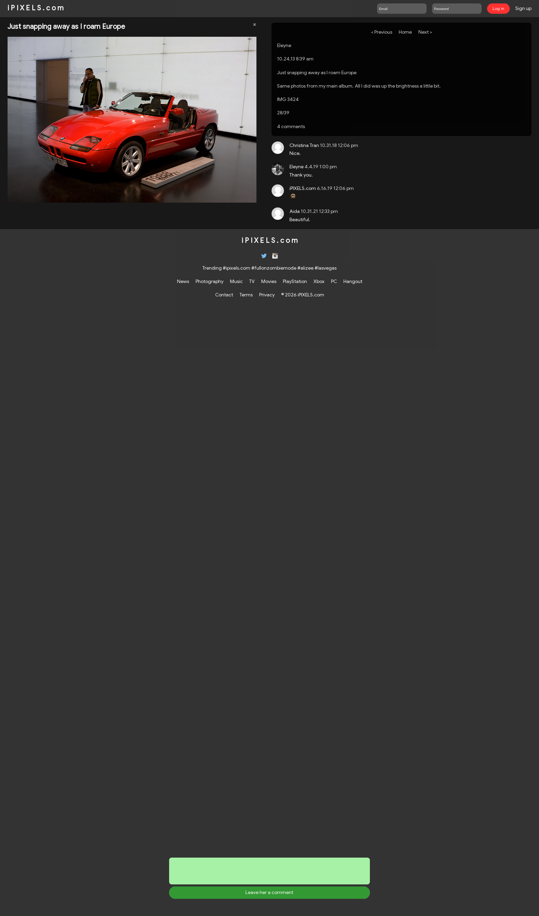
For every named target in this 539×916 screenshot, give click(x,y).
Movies (268, 281)
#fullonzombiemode (273, 268)
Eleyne (284, 45)
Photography (209, 281)
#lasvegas (326, 268)
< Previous (381, 32)
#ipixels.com (236, 268)
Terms (246, 295)
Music (236, 281)
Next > (425, 32)
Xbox (319, 281)
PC (334, 281)
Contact (224, 295)
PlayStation (295, 281)
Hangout (352, 281)
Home (405, 32)
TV (252, 281)
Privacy (267, 295)
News (183, 281)
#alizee (305, 268)
